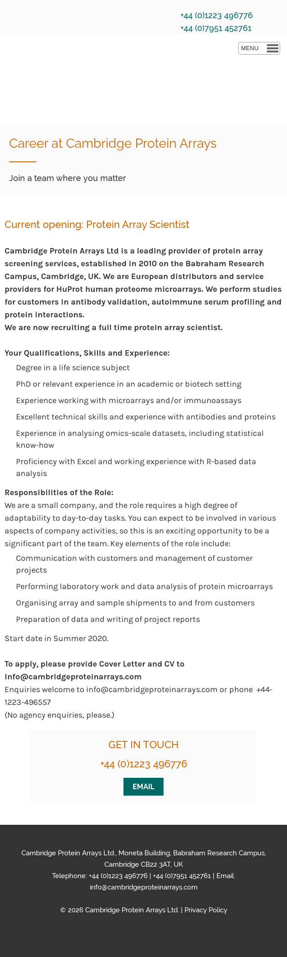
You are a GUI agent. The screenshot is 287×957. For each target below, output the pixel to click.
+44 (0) (163, 876)
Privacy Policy (205, 910)
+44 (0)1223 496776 (143, 764)
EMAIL (143, 786)
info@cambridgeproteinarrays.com (144, 887)
